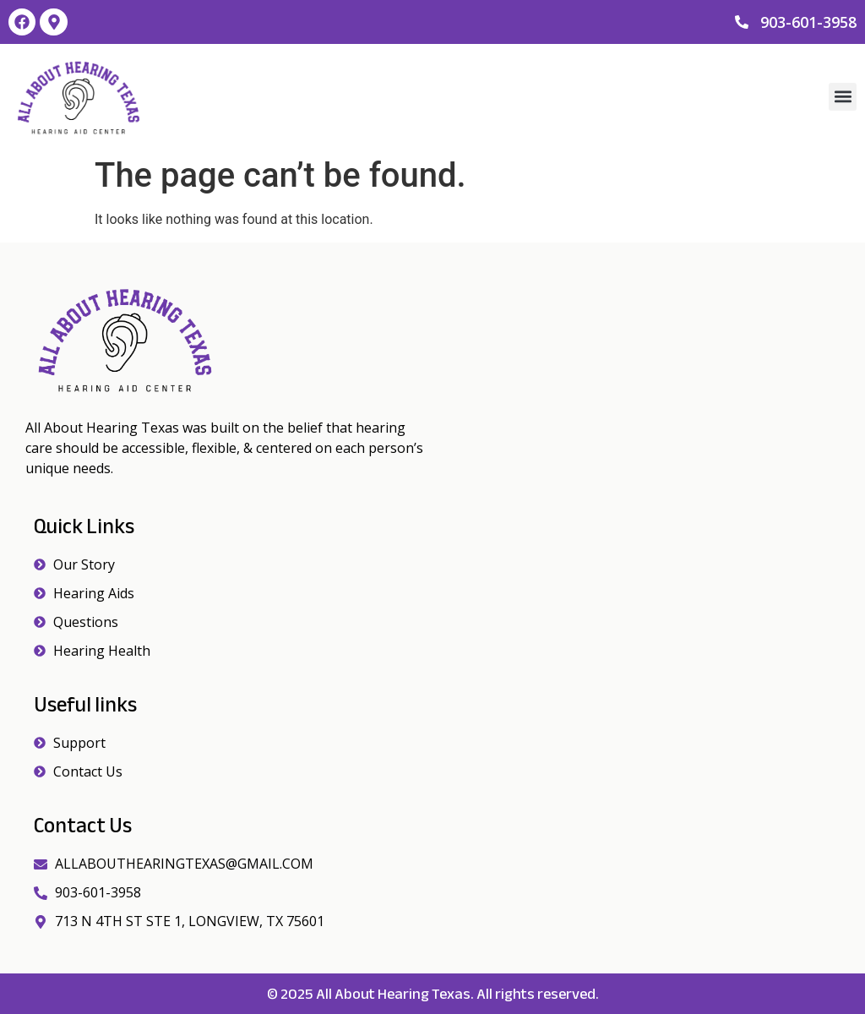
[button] (843, 97)
